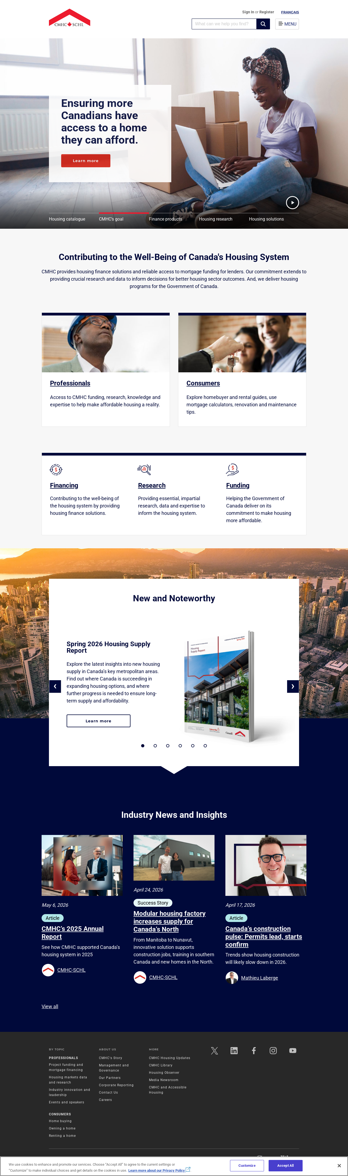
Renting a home (62, 1136)
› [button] (293, 686)
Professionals (63, 1058)
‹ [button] (55, 686)
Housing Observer (164, 1073)
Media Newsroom (164, 1080)
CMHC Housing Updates (169, 1058)
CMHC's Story (110, 1058)
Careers (105, 1100)
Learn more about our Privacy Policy (159, 1170)
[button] (263, 23)
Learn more (86, 161)
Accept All (285, 1165)
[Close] (339, 1166)
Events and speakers (66, 1102)
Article (53, 918)
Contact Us (108, 1092)
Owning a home (62, 1128)
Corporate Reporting (116, 1085)
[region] (174, 1166)
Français (290, 12)
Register (266, 12)
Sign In (248, 12)
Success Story (153, 903)
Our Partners (110, 1078)
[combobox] (224, 24)
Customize (247, 1165)
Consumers (60, 1114)
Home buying (60, 1121)
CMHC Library (161, 1065)
